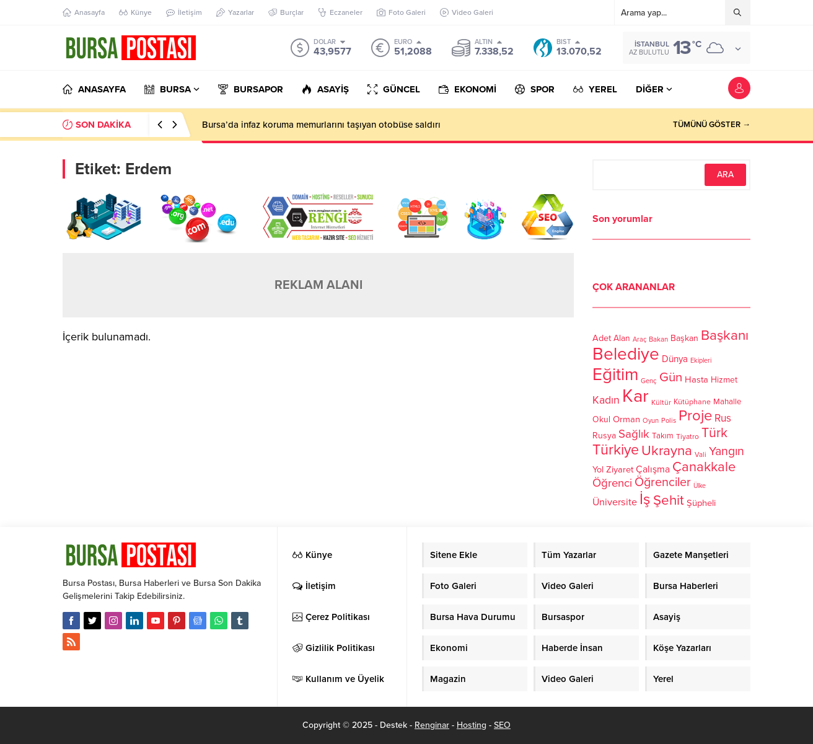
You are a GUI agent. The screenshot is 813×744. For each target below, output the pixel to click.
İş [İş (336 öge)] (645, 499)
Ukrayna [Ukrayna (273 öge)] (666, 450)
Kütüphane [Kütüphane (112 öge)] (692, 402)
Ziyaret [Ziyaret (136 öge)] (619, 469)
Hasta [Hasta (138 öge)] (696, 379)
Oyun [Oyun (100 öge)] (651, 421)
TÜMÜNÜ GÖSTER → (711, 125)
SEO (502, 725)
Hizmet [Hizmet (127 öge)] (724, 379)
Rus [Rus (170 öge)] (722, 418)
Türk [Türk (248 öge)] (714, 433)
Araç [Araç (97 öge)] (639, 339)
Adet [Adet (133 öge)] (601, 338)
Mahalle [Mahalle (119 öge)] (727, 402)
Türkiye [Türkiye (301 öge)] (615, 450)
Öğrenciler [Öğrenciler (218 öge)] (663, 482)
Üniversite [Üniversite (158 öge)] (614, 502)
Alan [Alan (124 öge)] (621, 338)
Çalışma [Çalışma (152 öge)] (653, 469)
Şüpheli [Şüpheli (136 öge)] (701, 502)
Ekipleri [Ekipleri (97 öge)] (700, 360)
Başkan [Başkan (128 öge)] (684, 338)
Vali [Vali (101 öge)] (700, 455)
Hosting (471, 725)
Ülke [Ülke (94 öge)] (699, 486)
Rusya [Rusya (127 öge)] (604, 435)
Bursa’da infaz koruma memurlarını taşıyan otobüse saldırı (321, 124)
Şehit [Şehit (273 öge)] (668, 500)
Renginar (432, 725)
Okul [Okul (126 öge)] (601, 419)
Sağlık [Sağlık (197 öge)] (633, 434)
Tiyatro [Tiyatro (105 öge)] (687, 436)
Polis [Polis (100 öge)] (668, 421)
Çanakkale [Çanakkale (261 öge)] (704, 467)
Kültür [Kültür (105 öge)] (661, 402)
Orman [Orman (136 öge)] (626, 419)
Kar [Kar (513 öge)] (635, 396)
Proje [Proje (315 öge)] (695, 416)
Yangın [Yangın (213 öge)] (726, 451)
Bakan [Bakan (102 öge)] (658, 339)
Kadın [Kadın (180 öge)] (606, 400)
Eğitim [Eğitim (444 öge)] (615, 375)
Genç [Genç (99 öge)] (649, 381)
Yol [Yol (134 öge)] (598, 469)
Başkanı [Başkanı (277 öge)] (725, 335)
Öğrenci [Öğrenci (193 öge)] (612, 483)
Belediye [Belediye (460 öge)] (625, 354)
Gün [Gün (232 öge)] (670, 377)
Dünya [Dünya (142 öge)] (675, 359)
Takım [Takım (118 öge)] (663, 436)
